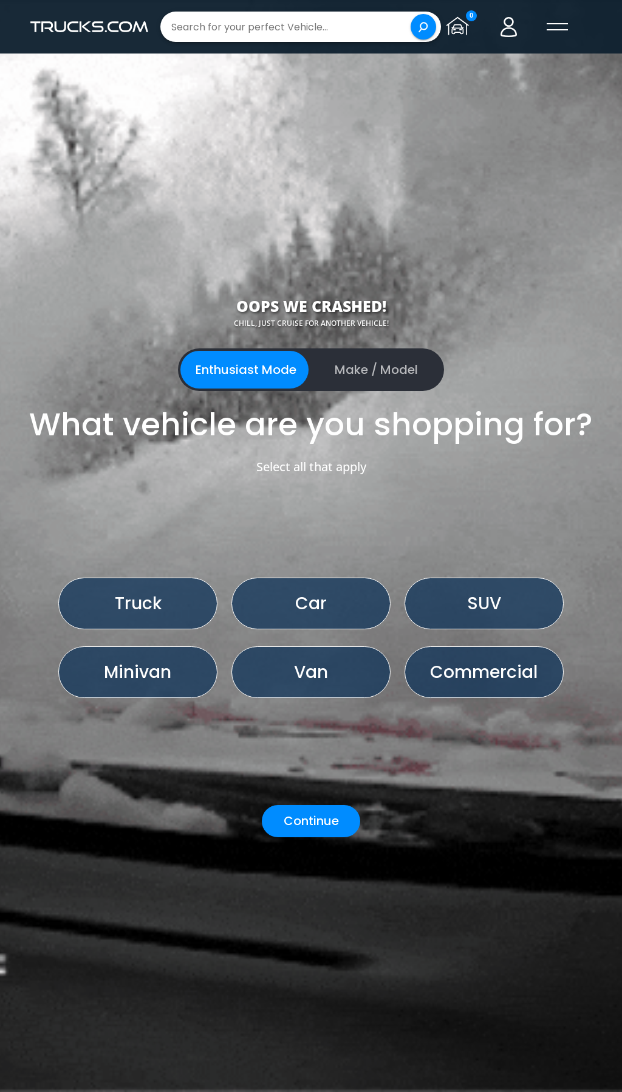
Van (311, 672)
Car (311, 603)
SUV (484, 603)
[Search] (423, 27)
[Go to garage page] (460, 26)
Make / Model (376, 369)
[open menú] (557, 26)
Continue (311, 820)
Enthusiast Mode (246, 369)
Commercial (484, 672)
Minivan (137, 672)
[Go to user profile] (509, 26)
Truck (138, 603)
